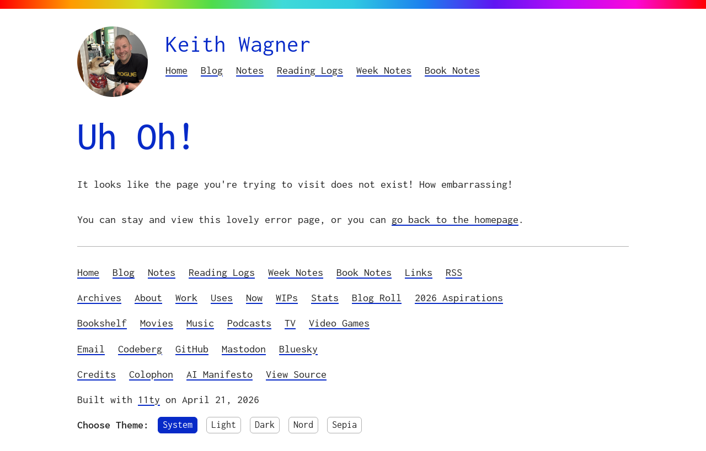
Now (254, 297)
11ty (149, 399)
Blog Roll (377, 297)
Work (186, 297)
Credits (96, 374)
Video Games (339, 323)
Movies (156, 323)
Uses (222, 297)
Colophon (151, 374)
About (148, 297)
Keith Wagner (238, 43)
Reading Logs (310, 70)
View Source (296, 374)
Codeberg (140, 349)
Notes (250, 70)
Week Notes (383, 70)
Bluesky (298, 349)
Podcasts (249, 323)
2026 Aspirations (459, 297)
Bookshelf (102, 323)
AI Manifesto (219, 374)
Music (200, 323)
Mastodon (244, 349)
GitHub (191, 349)
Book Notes (452, 70)
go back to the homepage (455, 219)
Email (91, 349)
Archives (99, 297)
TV (290, 323)
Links (418, 272)
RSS (454, 272)
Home (176, 70)
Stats (325, 297)
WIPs (287, 297)
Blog (212, 70)
